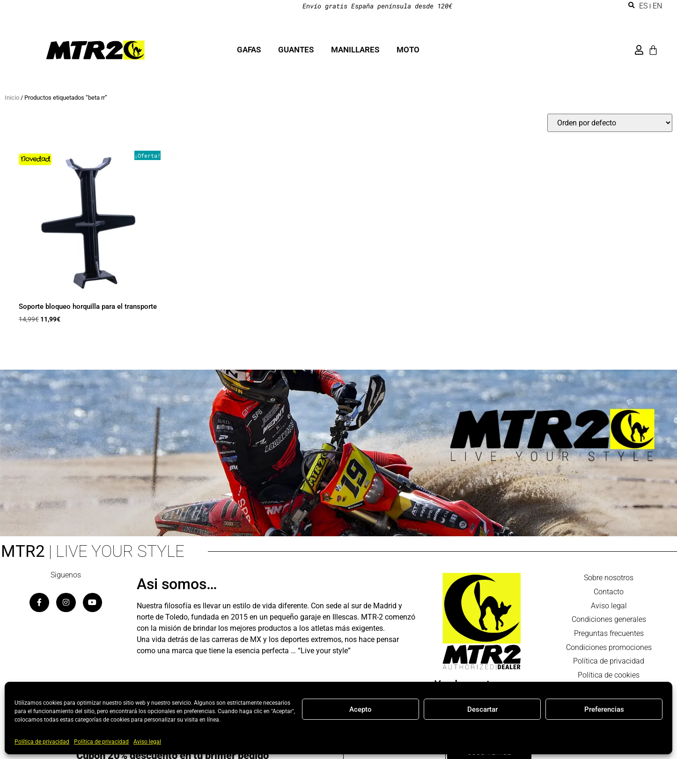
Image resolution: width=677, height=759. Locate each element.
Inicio (12, 97)
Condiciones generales (609, 620)
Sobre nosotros (608, 578)
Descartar (482, 709)
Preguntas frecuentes (609, 634)
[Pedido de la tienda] (609, 123)
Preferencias (604, 709)
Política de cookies (609, 676)
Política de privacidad (42, 741)
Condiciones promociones (609, 648)
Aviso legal (147, 741)
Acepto (360, 709)
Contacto (609, 592)
